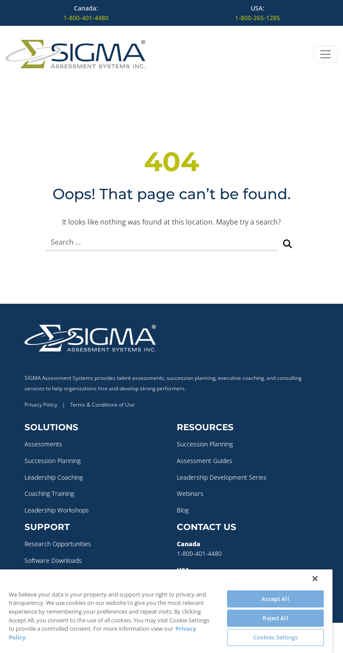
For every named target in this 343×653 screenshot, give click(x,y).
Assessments (43, 444)
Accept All (275, 599)
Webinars (190, 493)
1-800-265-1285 (257, 18)
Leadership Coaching (53, 477)
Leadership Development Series (221, 477)
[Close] (315, 578)
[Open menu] (325, 54)
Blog (183, 510)
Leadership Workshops (56, 510)
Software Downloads (53, 560)
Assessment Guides (204, 460)
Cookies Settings (275, 637)
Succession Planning (52, 460)
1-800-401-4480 (85, 18)
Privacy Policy (40, 404)
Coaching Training (49, 493)
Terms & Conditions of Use (102, 404)
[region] (166, 611)
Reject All (275, 618)
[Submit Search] (287, 242)
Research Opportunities (57, 544)
